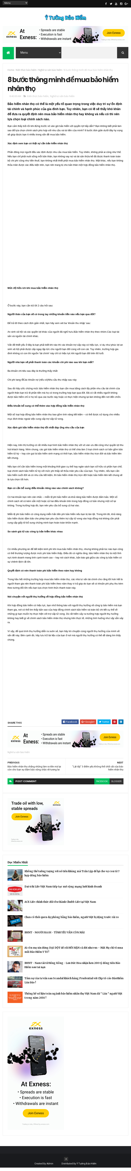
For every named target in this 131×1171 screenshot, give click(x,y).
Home (11, 70)
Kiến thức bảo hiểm (26, 70)
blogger (116, 784)
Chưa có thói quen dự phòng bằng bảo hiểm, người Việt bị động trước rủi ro (71, 920)
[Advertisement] (36, 231)
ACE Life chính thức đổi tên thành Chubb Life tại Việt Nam (60, 905)
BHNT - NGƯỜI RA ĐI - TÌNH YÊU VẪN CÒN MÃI (54, 935)
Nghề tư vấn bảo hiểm (50, 70)
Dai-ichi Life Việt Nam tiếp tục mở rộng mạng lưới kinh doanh (63, 889)
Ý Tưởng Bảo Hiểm (87, 1167)
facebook (102, 784)
